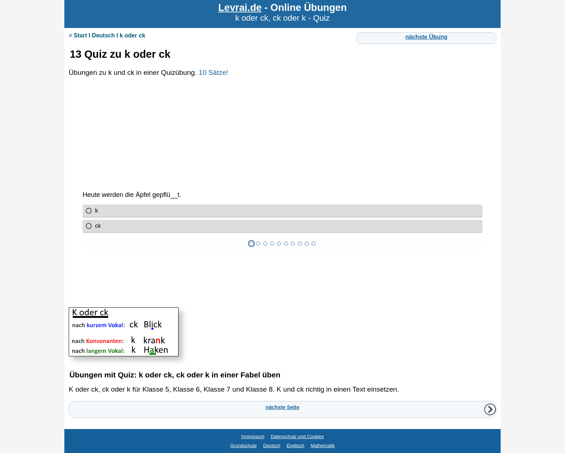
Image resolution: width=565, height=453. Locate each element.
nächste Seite (283, 407)
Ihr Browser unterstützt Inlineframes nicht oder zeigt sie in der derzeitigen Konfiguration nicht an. (282, 245)
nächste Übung (426, 37)
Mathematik (323, 445)
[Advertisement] (282, 139)
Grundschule (243, 445)
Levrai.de (239, 7)
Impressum (252, 436)
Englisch (295, 445)
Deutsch (271, 445)
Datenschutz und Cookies (297, 436)
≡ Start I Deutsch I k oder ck (107, 35)
